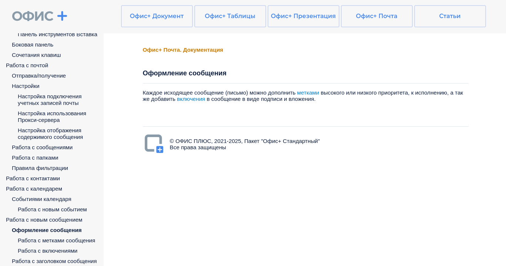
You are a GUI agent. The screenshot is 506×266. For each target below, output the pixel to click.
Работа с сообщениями (42, 147)
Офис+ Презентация (303, 16)
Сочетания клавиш (36, 55)
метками (308, 92)
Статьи (450, 16)
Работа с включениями (47, 251)
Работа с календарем (34, 188)
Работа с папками (35, 157)
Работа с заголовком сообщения (54, 261)
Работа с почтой (27, 65)
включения (192, 99)
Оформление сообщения (47, 230)
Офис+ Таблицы (230, 16)
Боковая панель (32, 44)
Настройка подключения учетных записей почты (49, 99)
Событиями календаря (41, 199)
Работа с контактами (33, 178)
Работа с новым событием (52, 209)
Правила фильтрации (40, 168)
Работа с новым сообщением (44, 219)
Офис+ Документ (157, 16)
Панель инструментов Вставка (57, 34)
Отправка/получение (39, 75)
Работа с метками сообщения (56, 240)
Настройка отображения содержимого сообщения (50, 133)
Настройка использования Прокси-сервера (52, 116)
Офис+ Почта (376, 16)
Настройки (25, 86)
